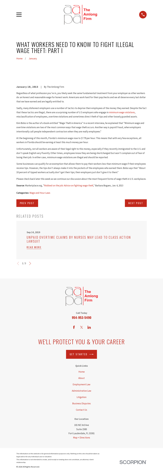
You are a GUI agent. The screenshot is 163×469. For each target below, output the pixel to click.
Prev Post (27, 203)
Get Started (81, 354)
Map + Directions (81, 437)
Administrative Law (81, 390)
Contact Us (81, 409)
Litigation (81, 397)
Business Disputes (81, 403)
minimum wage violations (122, 112)
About (81, 378)
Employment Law (81, 384)
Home (81, 371)
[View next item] (30, 263)
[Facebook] (74, 327)
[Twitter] (81, 327)
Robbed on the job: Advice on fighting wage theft (68, 185)
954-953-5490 (81, 317)
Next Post (135, 203)
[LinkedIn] (89, 327)
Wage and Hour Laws (39, 192)
